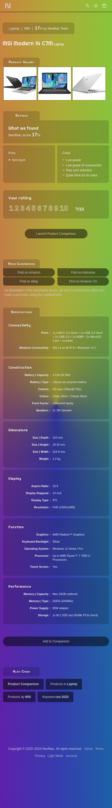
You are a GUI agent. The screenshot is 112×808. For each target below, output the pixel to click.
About (88, 749)
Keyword (55, 697)
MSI (27, 28)
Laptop (14, 28)
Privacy (40, 756)
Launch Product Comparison (56, 234)
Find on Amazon (28, 272)
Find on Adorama (83, 272)
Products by (19, 697)
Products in (63, 684)
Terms (99, 749)
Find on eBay (29, 281)
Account (71, 756)
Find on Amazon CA (83, 281)
